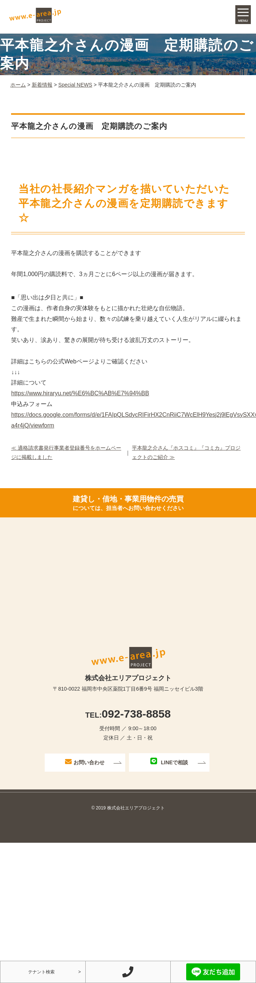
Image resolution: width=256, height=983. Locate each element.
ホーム (18, 85)
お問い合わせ (85, 761)
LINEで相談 (169, 761)
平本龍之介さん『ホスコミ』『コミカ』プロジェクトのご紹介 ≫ (186, 452)
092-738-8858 (128, 714)
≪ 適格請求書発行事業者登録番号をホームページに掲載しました (66, 452)
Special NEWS (75, 85)
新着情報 (42, 85)
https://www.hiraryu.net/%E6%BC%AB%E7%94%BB (80, 393)
